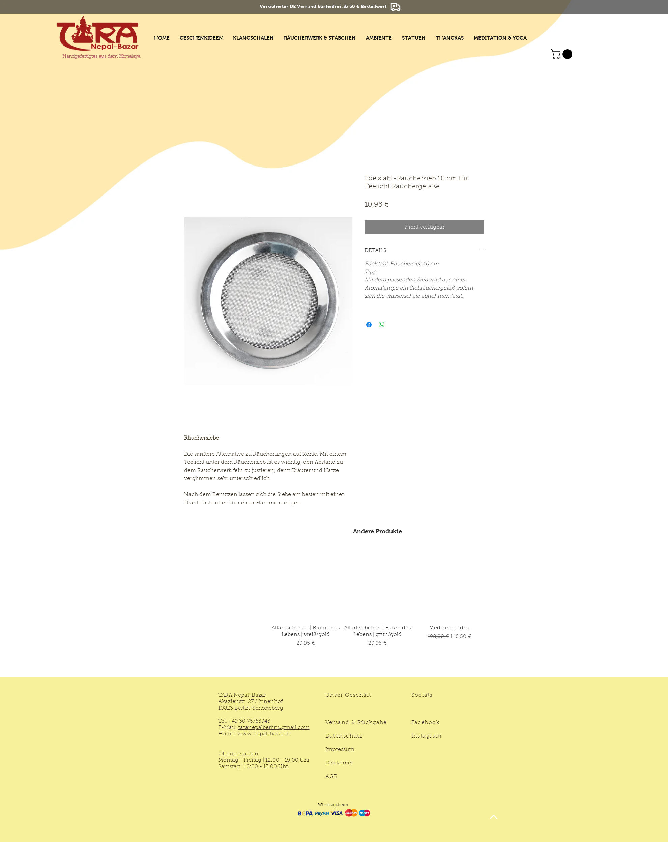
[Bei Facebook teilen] (369, 325)
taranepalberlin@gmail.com (274, 727)
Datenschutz (344, 736)
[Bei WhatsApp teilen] (382, 325)
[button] (563, 54)
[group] (377, 609)
